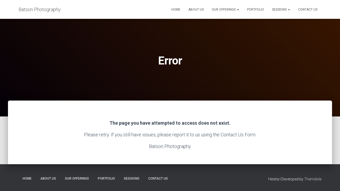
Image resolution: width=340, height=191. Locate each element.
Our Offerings (225, 9)
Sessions (281, 9)
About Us (196, 9)
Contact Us (307, 9)
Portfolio (255, 9)
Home (175, 9)
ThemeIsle (312, 179)
